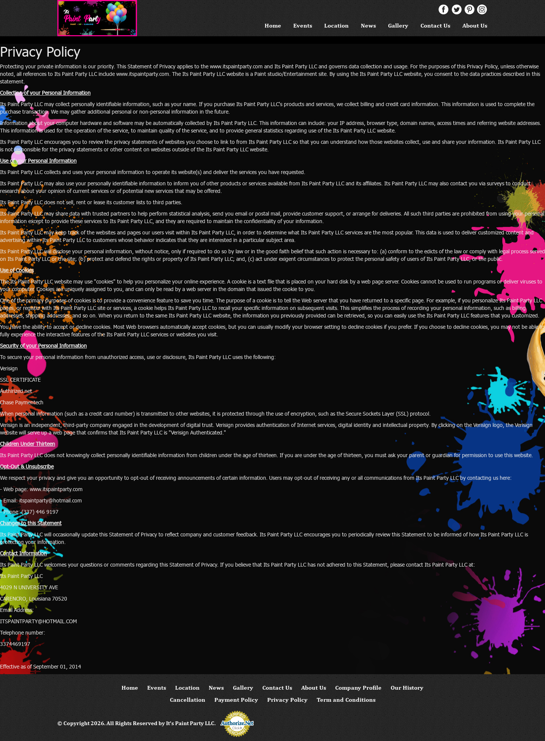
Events (302, 25)
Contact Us (435, 25)
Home (273, 25)
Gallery (398, 25)
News (368, 25)
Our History (407, 687)
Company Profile (358, 687)
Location (336, 25)
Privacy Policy (287, 699)
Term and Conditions (346, 699)
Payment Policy (236, 699)
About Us (474, 25)
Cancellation (187, 699)
